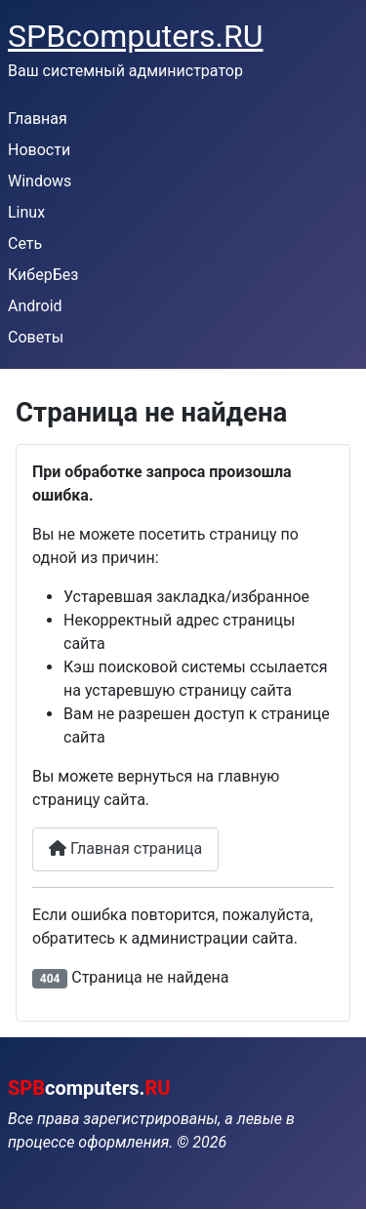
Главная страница (125, 848)
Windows (39, 181)
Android (35, 306)
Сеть (25, 243)
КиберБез (43, 274)
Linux (26, 212)
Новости (39, 150)
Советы (35, 337)
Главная (37, 118)
